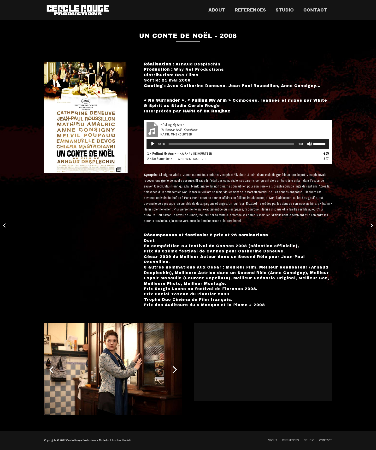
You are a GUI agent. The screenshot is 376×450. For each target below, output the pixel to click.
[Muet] (309, 143)
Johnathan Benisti (120, 440)
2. (177, 159)
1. (179, 153)
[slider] (231, 144)
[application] (238, 144)
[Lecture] (152, 143)
